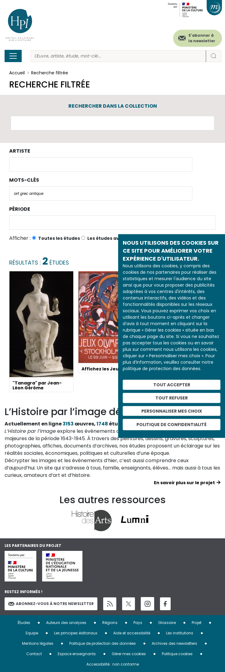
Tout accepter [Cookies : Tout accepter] (171, 385)
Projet (196, 622)
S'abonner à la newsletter (201, 38)
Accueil (17, 73)
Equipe (32, 633)
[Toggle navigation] (13, 56)
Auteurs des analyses (66, 622)
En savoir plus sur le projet (184, 483)
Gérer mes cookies (129, 653)
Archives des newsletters (174, 643)
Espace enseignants (77, 653)
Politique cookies (177, 653)
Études (24, 622)
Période (19, 209)
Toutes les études (59, 238)
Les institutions (179, 633)
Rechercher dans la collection (112, 106)
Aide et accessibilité (131, 633)
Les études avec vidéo (113, 238)
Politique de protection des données (102, 643)
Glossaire (167, 622)
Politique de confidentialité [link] (171, 424)
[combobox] (100, 164)
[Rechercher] (118, 56)
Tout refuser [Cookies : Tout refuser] (171, 398)
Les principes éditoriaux (75, 633)
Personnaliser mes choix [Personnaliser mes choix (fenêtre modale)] (171, 411)
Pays (137, 622)
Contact (34, 653)
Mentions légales (37, 643)
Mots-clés (24, 180)
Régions (110, 622)
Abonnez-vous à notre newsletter (51, 603)
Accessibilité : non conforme (112, 664)
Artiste (19, 150)
